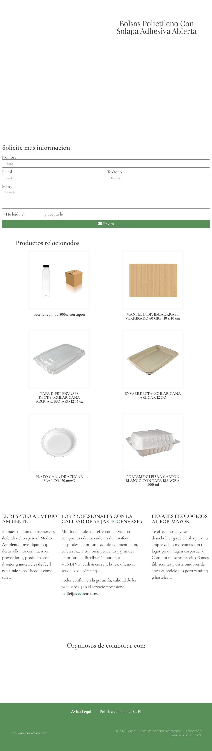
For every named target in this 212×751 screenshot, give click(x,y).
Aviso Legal (81, 711)
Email (7, 172)
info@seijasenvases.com (29, 733)
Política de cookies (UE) (120, 711)
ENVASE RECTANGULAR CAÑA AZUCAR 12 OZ (153, 395)
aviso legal (34, 214)
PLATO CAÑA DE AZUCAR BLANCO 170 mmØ (59, 478)
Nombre (9, 157)
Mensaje (9, 186)
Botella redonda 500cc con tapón (59, 314)
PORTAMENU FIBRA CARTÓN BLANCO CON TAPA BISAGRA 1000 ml (153, 480)
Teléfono (114, 172)
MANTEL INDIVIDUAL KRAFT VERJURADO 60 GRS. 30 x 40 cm (152, 316)
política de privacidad (83, 214)
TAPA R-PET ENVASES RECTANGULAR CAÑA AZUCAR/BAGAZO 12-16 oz (59, 397)
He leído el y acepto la (54, 214)
